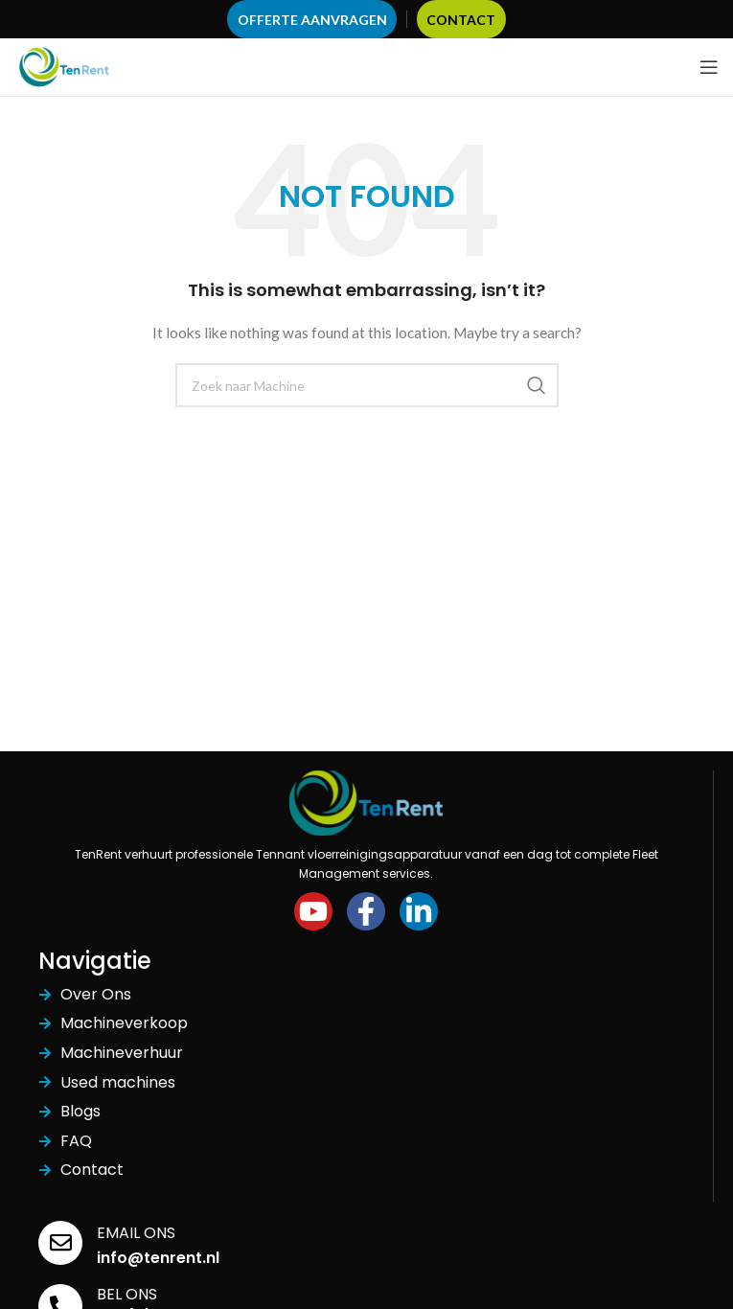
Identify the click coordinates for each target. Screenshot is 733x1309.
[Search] (367, 385)
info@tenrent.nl (158, 1258)
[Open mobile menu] (709, 67)
